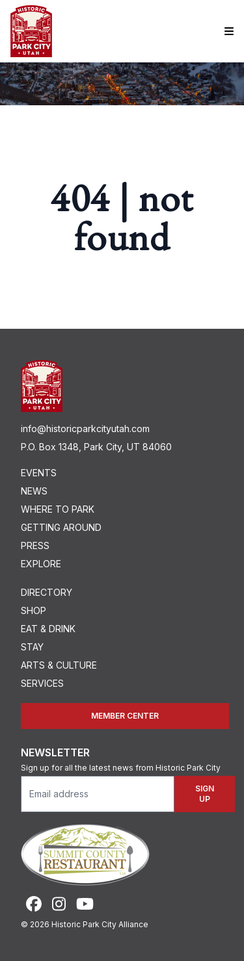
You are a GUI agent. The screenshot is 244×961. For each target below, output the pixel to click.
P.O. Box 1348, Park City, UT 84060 (96, 446)
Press (35, 545)
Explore (41, 563)
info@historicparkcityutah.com (85, 428)
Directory (46, 592)
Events (39, 472)
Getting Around (61, 527)
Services (42, 683)
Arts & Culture (59, 665)
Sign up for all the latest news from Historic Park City (121, 768)
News (34, 490)
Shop (33, 610)
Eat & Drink (48, 628)
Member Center (125, 716)
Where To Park (57, 509)
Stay (32, 646)
